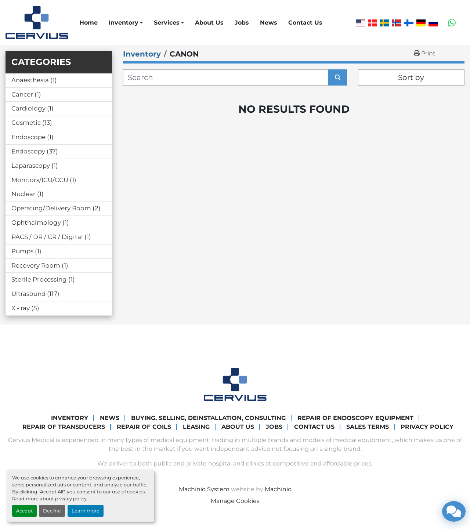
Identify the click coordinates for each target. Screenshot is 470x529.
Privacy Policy (427, 426)
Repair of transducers (63, 426)
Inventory (123, 22)
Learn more (86, 511)
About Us (209, 22)
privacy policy (71, 498)
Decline (52, 511)
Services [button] (167, 22)
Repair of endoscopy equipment (355, 417)
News (268, 22)
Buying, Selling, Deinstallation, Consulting (208, 417)
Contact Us (305, 22)
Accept (24, 511)
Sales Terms (367, 426)
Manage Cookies (235, 500)
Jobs (242, 22)
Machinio (278, 489)
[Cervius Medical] (235, 384)
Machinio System (204, 489)
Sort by (411, 77)
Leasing (196, 426)
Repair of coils (144, 426)
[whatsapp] (452, 22)
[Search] (225, 77)
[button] (126, 22)
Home (88, 22)
